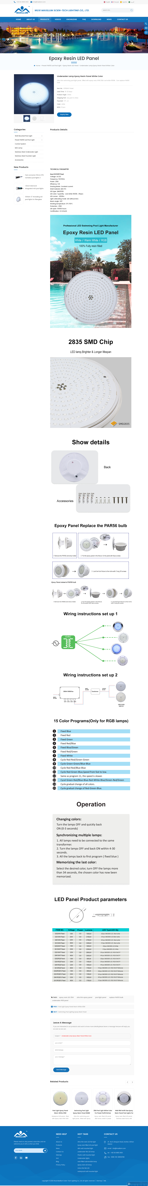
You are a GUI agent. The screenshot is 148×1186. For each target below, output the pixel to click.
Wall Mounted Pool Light (23, 136)
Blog (57, 1162)
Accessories (19, 160)
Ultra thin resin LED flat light (87, 1142)
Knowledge (71, 19)
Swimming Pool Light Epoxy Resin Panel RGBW (81, 1112)
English (108, 2)
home (18, 19)
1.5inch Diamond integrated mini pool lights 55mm (34, 188)
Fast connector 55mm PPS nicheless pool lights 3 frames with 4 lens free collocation (34, 177)
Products (59, 1146)
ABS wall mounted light (85, 1149)
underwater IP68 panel (60, 1001)
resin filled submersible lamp (87, 1162)
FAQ (84, 19)
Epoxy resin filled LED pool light (88, 1146)
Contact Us (60, 1152)
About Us (59, 1142)
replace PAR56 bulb (116, 998)
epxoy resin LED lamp (85, 1165)
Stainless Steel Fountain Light (25, 156)
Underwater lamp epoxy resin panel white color (76, 1036)
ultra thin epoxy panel (84, 998)
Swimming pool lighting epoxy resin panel (72, 1012)
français (116, 2)
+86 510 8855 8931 (22, 2)
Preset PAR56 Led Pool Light (25, 140)
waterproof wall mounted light (88, 1172)
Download (96, 19)
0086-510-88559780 (117, 1158)
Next (132, 1082)
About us (31, 19)
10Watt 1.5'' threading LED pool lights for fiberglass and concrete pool (34, 198)
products (44, 19)
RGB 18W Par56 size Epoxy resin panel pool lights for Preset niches (124, 1112)
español (124, 2)
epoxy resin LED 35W (66, 998)
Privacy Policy (60, 1165)
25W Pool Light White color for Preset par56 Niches (103, 1112)
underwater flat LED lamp (86, 1152)
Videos (58, 19)
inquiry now (64, 115)
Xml (57, 1159)
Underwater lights (84, 1159)
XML (105, 1181)
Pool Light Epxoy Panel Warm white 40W (71, 1007)
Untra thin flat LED (83, 1169)
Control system (20, 144)
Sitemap (59, 1156)
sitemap (99, 1181)
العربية (132, 2)
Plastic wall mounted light (86, 1156)
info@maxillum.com (39, 2)
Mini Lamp (18, 148)
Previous (127, 1082)
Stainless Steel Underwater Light (26, 152)
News (109, 19)
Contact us (122, 19)
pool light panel (100, 998)
